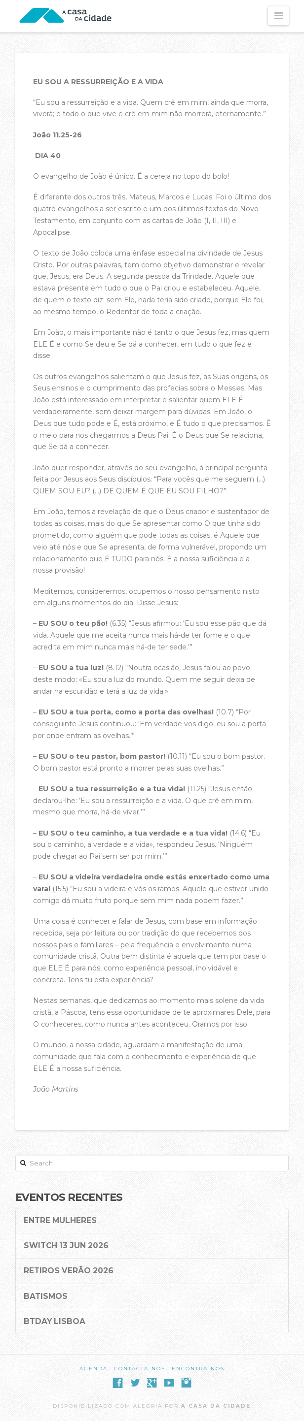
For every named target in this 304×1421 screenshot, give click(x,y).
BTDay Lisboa (54, 1321)
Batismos (46, 1296)
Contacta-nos (139, 1368)
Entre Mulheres (60, 1220)
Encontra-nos (198, 1368)
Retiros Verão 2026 (69, 1270)
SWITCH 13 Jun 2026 (66, 1245)
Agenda (93, 1368)
